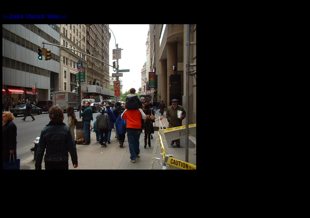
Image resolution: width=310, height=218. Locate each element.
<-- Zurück (13, 15)
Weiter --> (57, 15)
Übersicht (35, 15)
